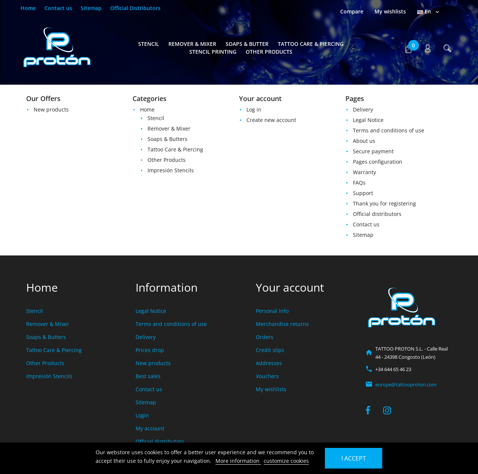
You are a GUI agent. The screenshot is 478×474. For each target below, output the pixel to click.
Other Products (269, 51)
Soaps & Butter (247, 43)
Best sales (148, 376)
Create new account (271, 119)
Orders (264, 336)
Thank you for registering (384, 203)
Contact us (58, 8)
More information (238, 460)
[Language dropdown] (429, 12)
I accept (353, 458)
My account (150, 428)
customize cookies (286, 460)
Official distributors (377, 213)
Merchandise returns (282, 323)
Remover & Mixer (192, 43)
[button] (408, 48)
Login (142, 415)
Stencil (148, 43)
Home (28, 8)
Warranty (364, 172)
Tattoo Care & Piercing (311, 43)
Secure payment (373, 151)
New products (51, 109)
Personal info (272, 310)
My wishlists (271, 389)
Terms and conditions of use (388, 130)
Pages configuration (377, 161)
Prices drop (150, 350)
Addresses (269, 363)
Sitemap (91, 8)
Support (363, 193)
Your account (290, 287)
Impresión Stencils (171, 170)
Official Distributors (135, 8)
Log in (253, 109)
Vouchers (267, 376)
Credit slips (270, 350)
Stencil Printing (212, 51)
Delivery (363, 109)
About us (364, 140)
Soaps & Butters (167, 138)
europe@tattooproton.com (406, 384)
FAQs (359, 182)
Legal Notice (368, 119)
